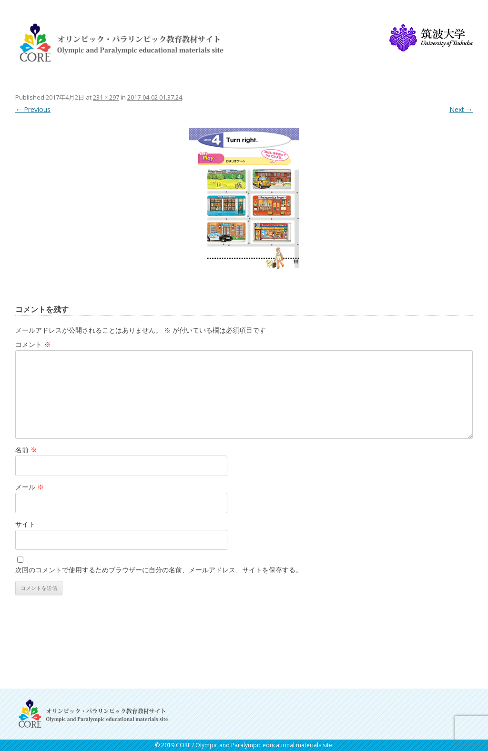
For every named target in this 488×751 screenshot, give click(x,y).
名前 (26, 449)
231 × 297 (106, 97)
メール (29, 486)
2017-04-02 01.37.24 (154, 97)
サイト (25, 523)
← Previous (33, 109)
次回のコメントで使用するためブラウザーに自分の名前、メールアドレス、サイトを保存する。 (158, 569)
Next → (461, 109)
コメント (33, 344)
